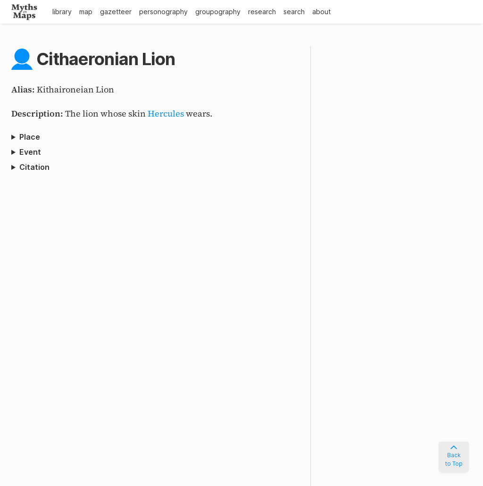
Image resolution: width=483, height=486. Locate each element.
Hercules (166, 113)
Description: (38, 113)
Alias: (24, 89)
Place (29, 137)
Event (30, 152)
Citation (34, 167)
